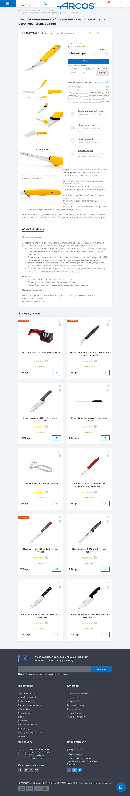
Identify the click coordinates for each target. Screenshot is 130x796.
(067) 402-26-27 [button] (76, 749)
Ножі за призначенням (77, 693)
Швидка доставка (86, 125)
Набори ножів (73, 701)
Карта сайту (23, 728)
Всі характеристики (102, 82)
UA (23, 5)
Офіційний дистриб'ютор (90, 111)
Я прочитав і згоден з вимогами (46, 674)
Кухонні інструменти (76, 717)
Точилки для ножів (75, 705)
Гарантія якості (85, 139)
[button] (122, 3)
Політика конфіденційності (42, 674)
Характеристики (50, 32)
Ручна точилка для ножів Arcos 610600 (41, 352)
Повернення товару (27, 724)
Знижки (21, 736)
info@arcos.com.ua (76, 754)
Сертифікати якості (27, 697)
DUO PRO (52, 10)
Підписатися (101, 669)
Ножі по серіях (37, 10)
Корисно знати (25, 713)
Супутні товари (74, 709)
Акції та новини (25, 709)
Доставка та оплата (27, 693)
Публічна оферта (26, 701)
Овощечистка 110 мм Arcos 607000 (40, 483)
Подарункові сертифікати (30, 732)
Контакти (22, 720)
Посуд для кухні (74, 713)
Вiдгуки (21, 717)
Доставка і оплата (70, 32)
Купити (102, 72)
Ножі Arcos (22, 10)
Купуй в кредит (85, 150)
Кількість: (104, 49)
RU (29, 5)
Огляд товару (30, 32)
